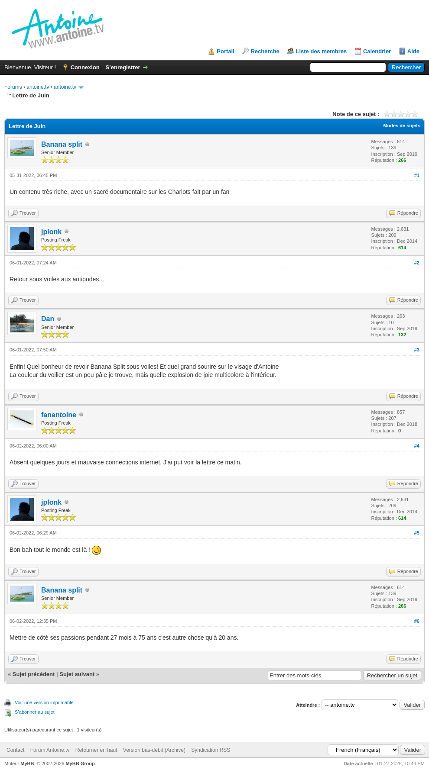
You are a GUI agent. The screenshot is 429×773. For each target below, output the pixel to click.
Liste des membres (321, 51)
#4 (416, 445)
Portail (225, 51)
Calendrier (377, 51)
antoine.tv (37, 87)
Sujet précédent (34, 674)
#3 (416, 349)
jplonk (51, 231)
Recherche (264, 51)
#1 (416, 175)
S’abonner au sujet (35, 712)
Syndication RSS (210, 750)
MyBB (27, 763)
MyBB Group (79, 763)
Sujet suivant (76, 674)
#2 (416, 262)
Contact (15, 750)
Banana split (61, 144)
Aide (413, 51)
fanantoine (58, 415)
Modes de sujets (401, 125)
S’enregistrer (122, 67)
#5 (416, 532)
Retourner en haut (96, 750)
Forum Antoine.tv (50, 750)
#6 (416, 621)
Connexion (85, 67)
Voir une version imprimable (44, 702)
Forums (13, 87)
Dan (47, 318)
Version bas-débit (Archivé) (154, 750)
